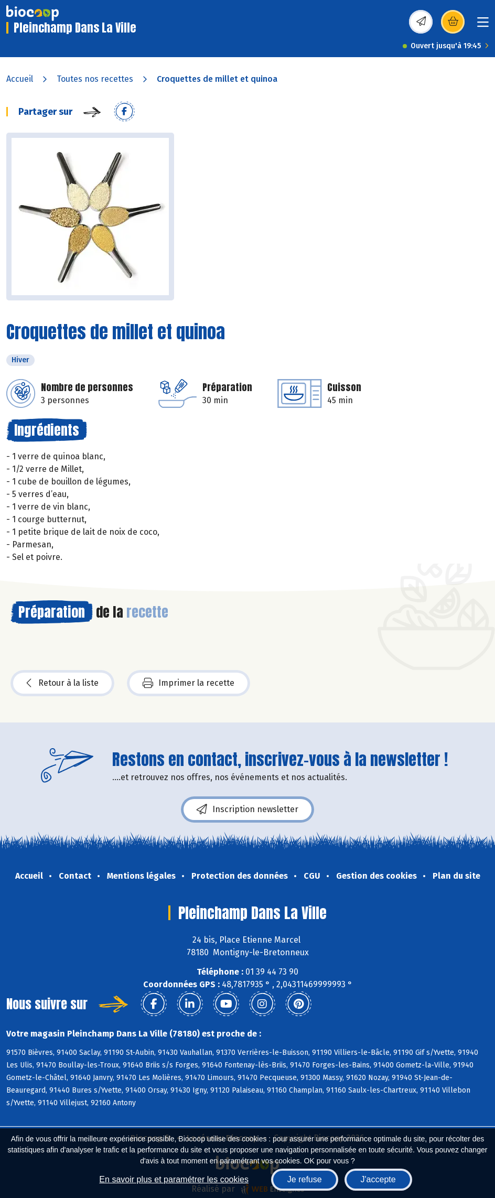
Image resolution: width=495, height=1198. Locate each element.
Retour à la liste (62, 683)
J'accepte (378, 1179)
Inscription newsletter (247, 809)
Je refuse (304, 1179)
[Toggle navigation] (483, 25)
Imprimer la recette (188, 683)
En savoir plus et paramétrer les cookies (174, 1179)
